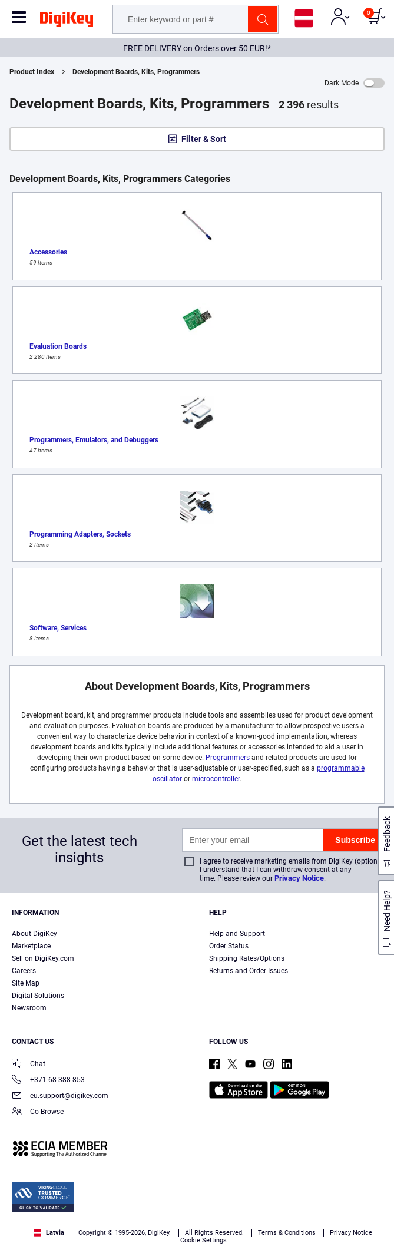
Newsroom (29, 1008)
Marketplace (31, 946)
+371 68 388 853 (48, 1080)
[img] (66, 21)
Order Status (229, 946)
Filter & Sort (203, 139)
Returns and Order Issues (248, 971)
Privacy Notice (299, 878)
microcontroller (216, 779)
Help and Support (237, 934)
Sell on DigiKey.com (43, 958)
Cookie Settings (203, 1240)
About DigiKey (34, 934)
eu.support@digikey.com (60, 1096)
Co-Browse (38, 1112)
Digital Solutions (38, 995)
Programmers (228, 757)
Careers (24, 971)
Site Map (25, 983)
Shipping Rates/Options (246, 958)
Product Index (31, 72)
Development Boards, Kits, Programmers (136, 72)
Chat (28, 1064)
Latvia (49, 1233)
